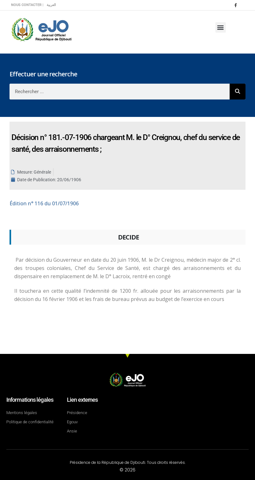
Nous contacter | (27, 5)
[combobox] (120, 91)
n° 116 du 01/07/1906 (44, 203)
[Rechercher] (237, 91)
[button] (220, 27)
